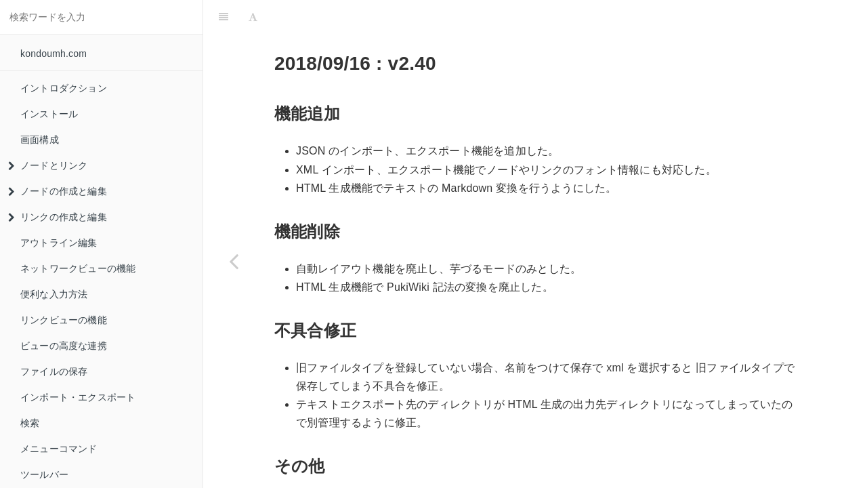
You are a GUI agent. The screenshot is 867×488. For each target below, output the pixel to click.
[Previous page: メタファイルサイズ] (233, 261)
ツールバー (44, 474)
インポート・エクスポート (77, 397)
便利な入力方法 (53, 294)
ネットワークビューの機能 (77, 268)
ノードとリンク (47, 165)
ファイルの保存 (53, 371)
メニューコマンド (59, 448)
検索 (29, 423)
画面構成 (39, 139)
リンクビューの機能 (63, 319)
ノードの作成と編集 (57, 191)
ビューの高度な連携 (63, 345)
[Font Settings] (253, 17)
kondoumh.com (53, 53)
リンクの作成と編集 (57, 216)
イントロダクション (63, 88)
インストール (49, 113)
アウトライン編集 (59, 242)
